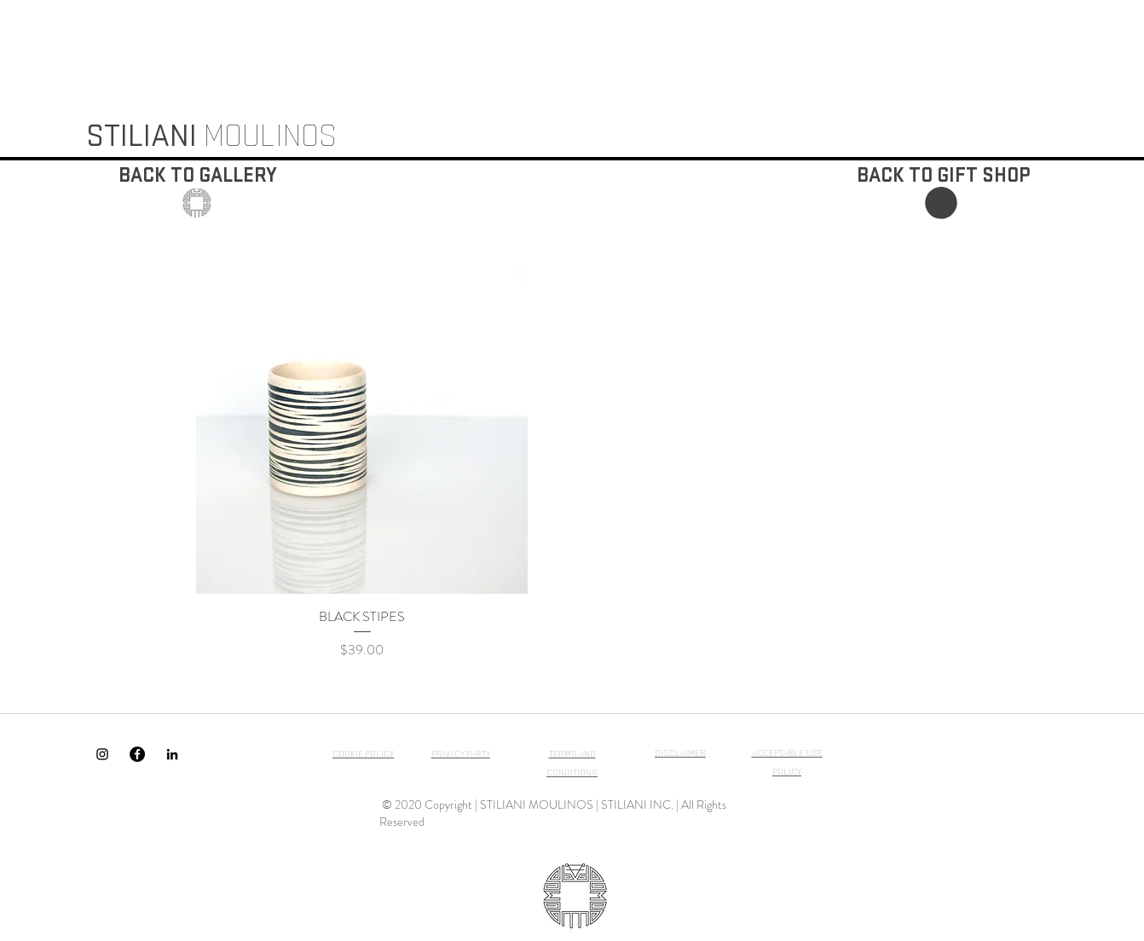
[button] (941, 203)
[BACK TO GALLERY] (197, 176)
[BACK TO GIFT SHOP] (943, 176)
